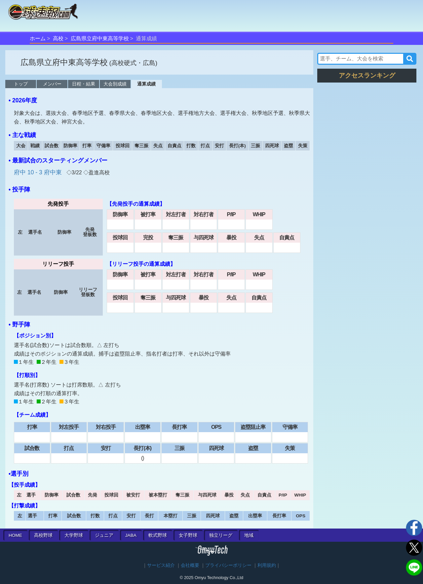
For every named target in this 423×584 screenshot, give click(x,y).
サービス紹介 (161, 565)
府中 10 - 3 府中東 (38, 172)
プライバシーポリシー (228, 565)
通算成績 (146, 83)
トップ (21, 83)
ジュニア (104, 535)
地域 (248, 535)
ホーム (38, 38)
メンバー (52, 83)
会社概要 (190, 565)
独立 (220, 535)
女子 (188, 535)
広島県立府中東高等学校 (100, 38)
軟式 (157, 535)
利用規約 (266, 565)
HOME (15, 535)
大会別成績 (115, 83)
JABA (130, 535)
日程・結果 (83, 83)
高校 (58, 38)
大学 (73, 535)
